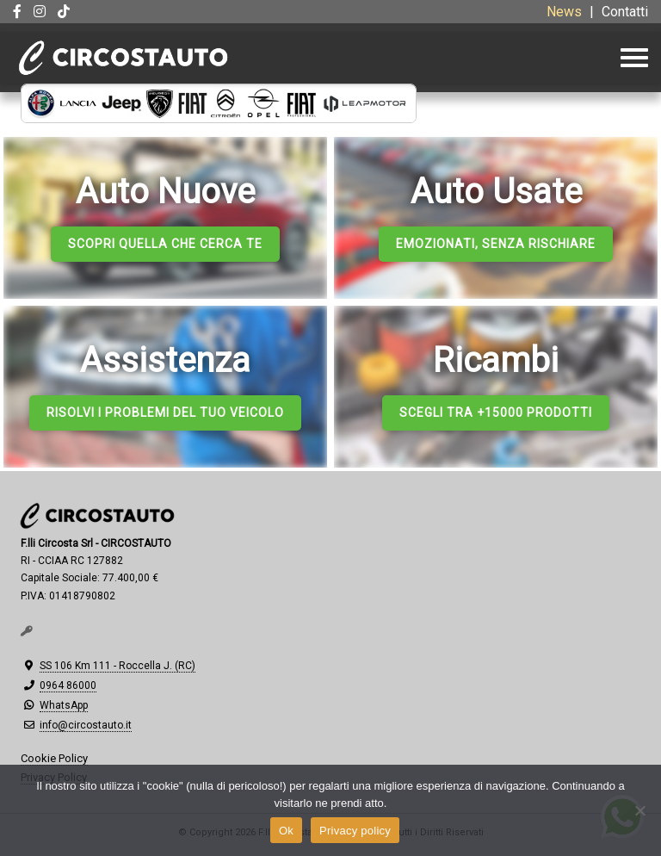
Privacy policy (355, 830)
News (564, 11)
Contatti (625, 11)
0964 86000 (68, 685)
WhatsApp (64, 705)
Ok (286, 830)
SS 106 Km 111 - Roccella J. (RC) (117, 666)
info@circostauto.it (86, 725)
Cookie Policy (54, 758)
